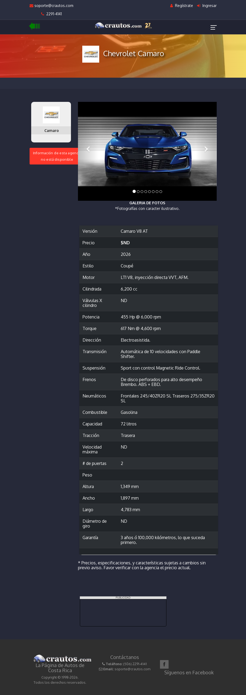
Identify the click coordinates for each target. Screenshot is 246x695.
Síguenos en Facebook (189, 672)
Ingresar (207, 5)
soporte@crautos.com (51, 5)
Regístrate (181, 5)
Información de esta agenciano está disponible (57, 156)
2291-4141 (51, 14)
